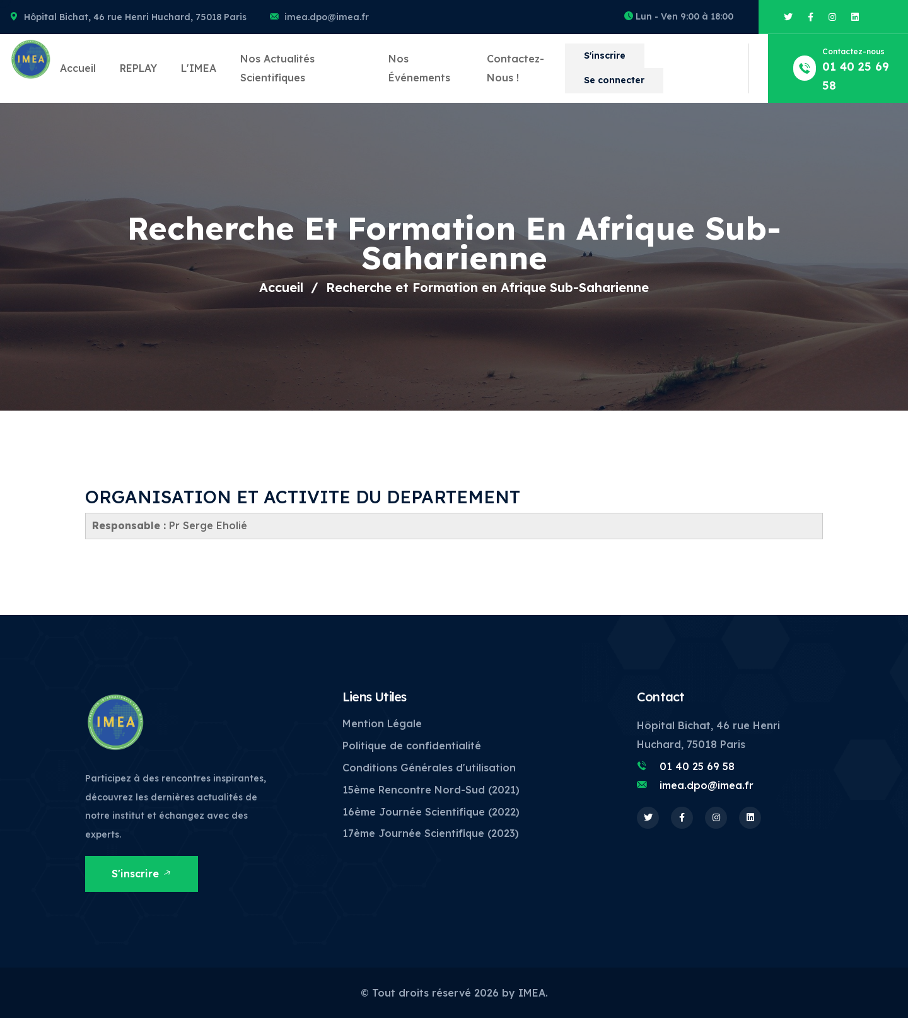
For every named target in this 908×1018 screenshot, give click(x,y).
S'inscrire (605, 55)
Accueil (78, 68)
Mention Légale (382, 723)
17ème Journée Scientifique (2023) (430, 833)
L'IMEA (198, 68)
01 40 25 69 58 (697, 766)
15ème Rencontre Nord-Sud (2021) (431, 789)
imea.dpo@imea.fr (326, 17)
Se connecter (614, 80)
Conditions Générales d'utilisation (429, 767)
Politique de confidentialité (411, 745)
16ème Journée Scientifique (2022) (431, 811)
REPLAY (138, 68)
